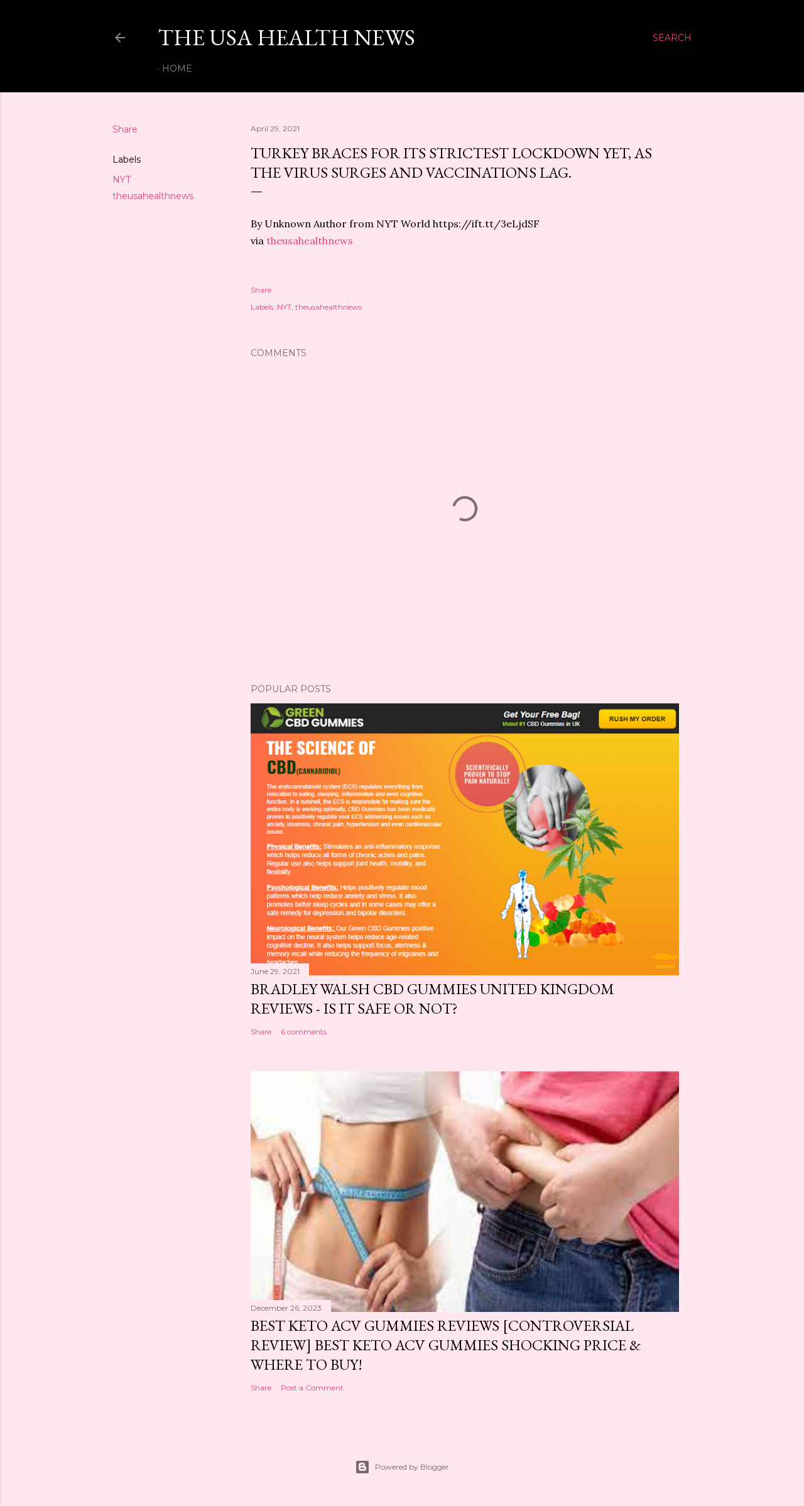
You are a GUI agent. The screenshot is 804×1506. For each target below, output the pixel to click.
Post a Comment (312, 1387)
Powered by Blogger (402, 1467)
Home (177, 68)
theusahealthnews (152, 196)
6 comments (304, 1031)
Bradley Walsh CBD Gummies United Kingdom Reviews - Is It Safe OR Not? (432, 998)
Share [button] (125, 129)
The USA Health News (286, 37)
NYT (121, 179)
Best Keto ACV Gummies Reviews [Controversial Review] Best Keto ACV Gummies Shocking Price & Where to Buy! (446, 1345)
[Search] (672, 38)
